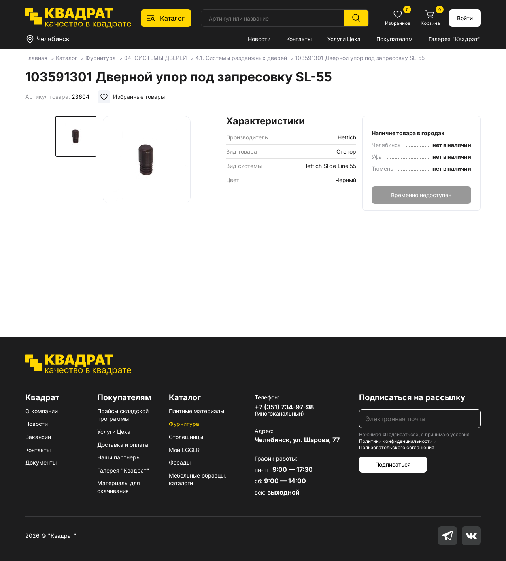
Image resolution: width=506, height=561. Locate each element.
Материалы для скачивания (118, 487)
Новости (259, 39)
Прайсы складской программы (123, 415)
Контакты (299, 39)
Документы (41, 462)
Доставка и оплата (122, 444)
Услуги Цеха (344, 39)
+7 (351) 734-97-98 (284, 406)
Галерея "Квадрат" (455, 39)
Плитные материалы (196, 411)
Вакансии (38, 436)
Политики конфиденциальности (395, 441)
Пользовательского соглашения (396, 447)
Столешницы (186, 436)
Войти (465, 18)
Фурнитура (184, 423)
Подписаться (393, 464)
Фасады (180, 462)
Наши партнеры (118, 457)
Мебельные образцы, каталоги (197, 479)
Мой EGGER (184, 449)
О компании (41, 411)
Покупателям (394, 39)
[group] (147, 215)
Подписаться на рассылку (412, 397)
